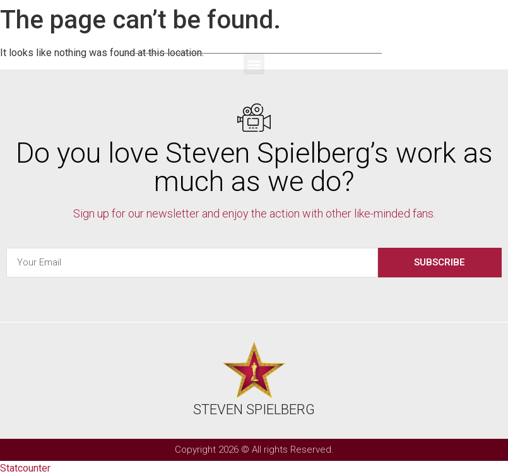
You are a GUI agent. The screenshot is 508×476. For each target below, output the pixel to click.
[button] (254, 64)
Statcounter (25, 468)
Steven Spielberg (254, 36)
